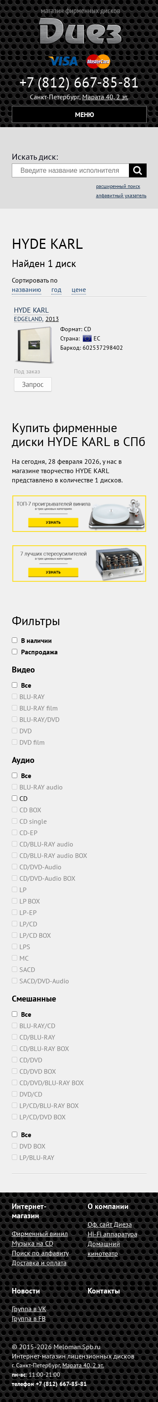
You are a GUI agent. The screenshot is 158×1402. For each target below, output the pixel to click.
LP (19, 889)
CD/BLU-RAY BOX (40, 1048)
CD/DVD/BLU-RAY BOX (48, 1082)
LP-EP (24, 912)
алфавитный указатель (121, 195)
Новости (26, 1291)
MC (20, 958)
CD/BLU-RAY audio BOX (49, 855)
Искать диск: (35, 156)
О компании (108, 1206)
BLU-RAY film (35, 708)
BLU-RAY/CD (33, 1025)
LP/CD (24, 924)
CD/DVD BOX (34, 1071)
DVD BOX (29, 1146)
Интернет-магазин (29, 1210)
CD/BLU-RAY (33, 1037)
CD (19, 798)
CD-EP (24, 832)
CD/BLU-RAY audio (42, 844)
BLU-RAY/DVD (35, 719)
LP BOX (26, 901)
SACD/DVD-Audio (40, 981)
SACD (23, 969)
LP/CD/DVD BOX (39, 1117)
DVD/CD (27, 1094)
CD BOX (26, 810)
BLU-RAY (28, 696)
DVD (22, 731)
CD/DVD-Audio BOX (43, 878)
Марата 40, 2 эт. (105, 97)
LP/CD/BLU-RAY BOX (45, 1105)
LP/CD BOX (31, 935)
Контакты (104, 1291)
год (56, 289)
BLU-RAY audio (37, 787)
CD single (29, 821)
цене (79, 289)
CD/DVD (27, 1060)
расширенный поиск (118, 186)
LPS (21, 946)
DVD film (28, 742)
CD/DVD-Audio (37, 867)
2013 (36, 319)
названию (26, 289)
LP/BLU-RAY (33, 1157)
